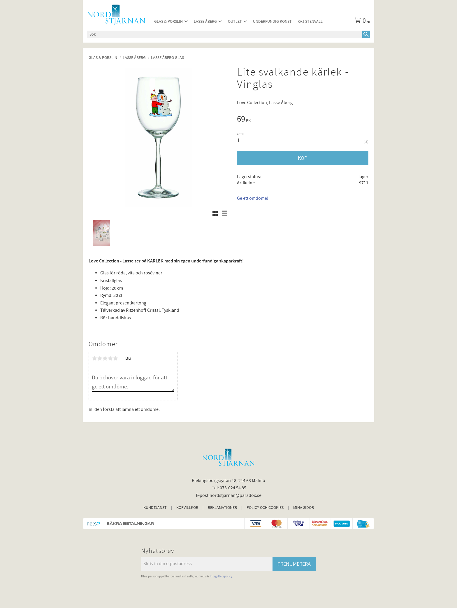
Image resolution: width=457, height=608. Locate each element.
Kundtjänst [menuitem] (155, 508)
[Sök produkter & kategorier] (224, 34)
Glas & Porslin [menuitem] (168, 21)
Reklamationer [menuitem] (222, 508)
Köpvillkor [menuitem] (187, 508)
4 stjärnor (110, 358)
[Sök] (366, 34)
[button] (215, 213)
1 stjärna (94, 358)
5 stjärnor (115, 358)
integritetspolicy (221, 576)
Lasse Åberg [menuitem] (205, 21)
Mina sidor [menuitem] (303, 508)
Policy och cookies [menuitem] (265, 508)
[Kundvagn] (361, 21)
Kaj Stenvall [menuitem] (310, 21)
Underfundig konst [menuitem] (272, 21)
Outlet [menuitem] (235, 21)
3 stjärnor (105, 358)
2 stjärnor (99, 358)
